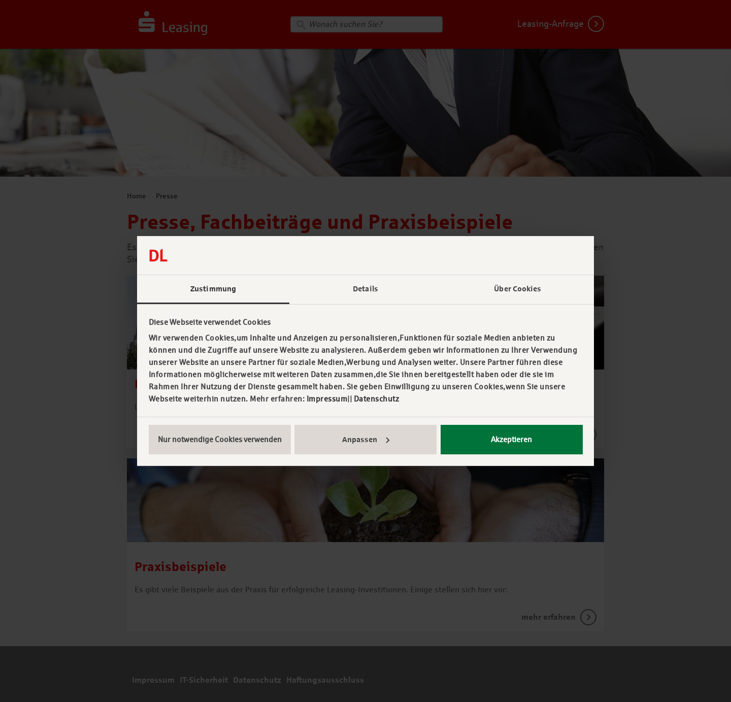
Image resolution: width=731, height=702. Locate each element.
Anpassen (365, 440)
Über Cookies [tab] (517, 289)
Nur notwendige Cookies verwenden (220, 439)
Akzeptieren (511, 439)
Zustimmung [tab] (213, 289)
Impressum (327, 398)
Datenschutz (377, 398)
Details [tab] (365, 289)
